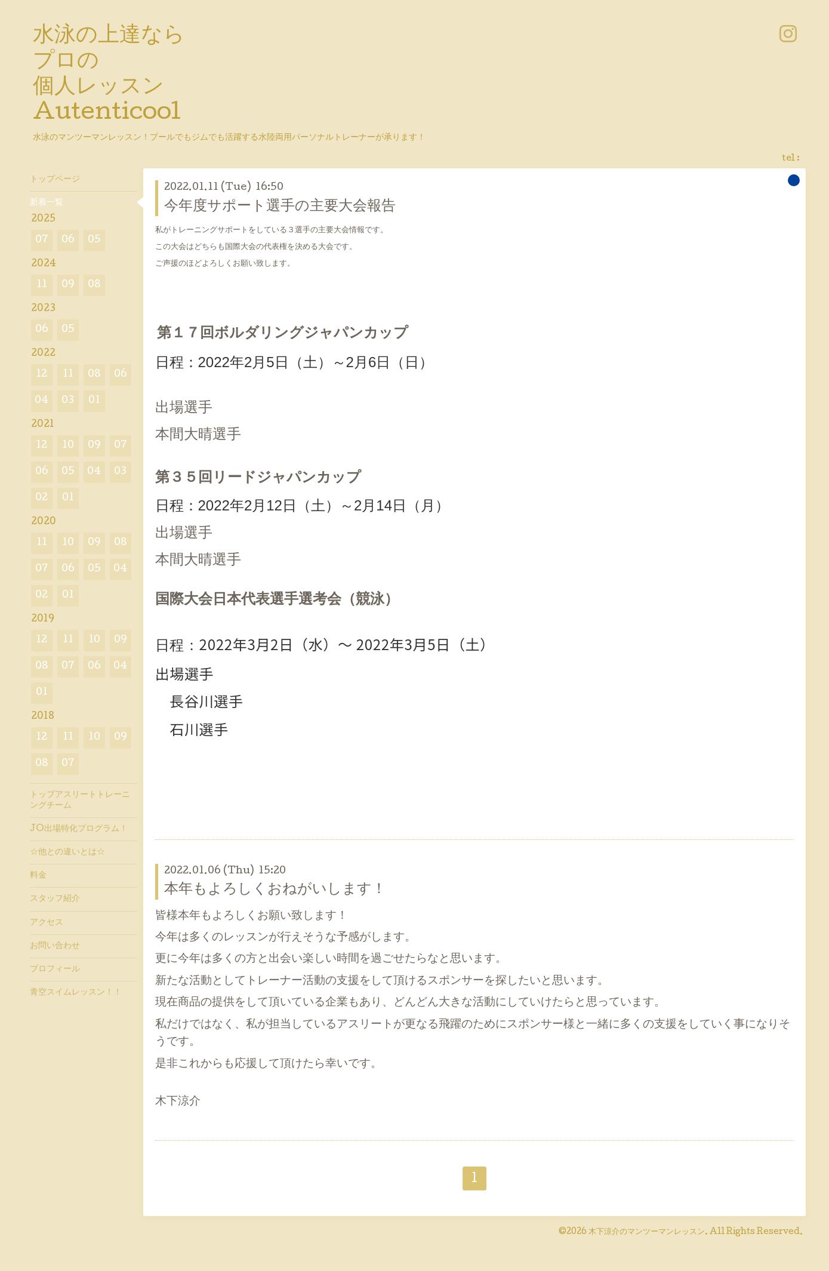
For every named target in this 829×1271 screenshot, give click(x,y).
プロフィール (55, 969)
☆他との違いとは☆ (67, 852)
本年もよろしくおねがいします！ (275, 890)
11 (41, 285)
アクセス (46, 923)
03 (67, 401)
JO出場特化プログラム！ (79, 829)
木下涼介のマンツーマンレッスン (646, 1232)
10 (68, 446)
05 (94, 240)
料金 (38, 876)
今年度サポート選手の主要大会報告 (280, 207)
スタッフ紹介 (55, 899)
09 (68, 285)
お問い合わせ (55, 946)
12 (41, 375)
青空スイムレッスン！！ (76, 993)
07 (41, 240)
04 (41, 401)
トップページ (55, 179)
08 (94, 285)
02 (41, 498)
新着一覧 (46, 203)
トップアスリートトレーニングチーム (80, 800)
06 (68, 240)
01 (94, 401)
